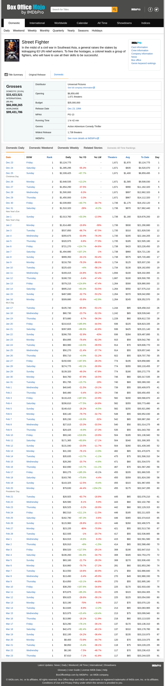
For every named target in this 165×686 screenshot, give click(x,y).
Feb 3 (9, 398)
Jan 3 (8, 230)
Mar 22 (9, 650)
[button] (144, 65)
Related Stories (93, 147)
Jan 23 (9, 339)
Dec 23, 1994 (74, 108)
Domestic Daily (15, 147)
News (134, 57)
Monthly (45, 30)
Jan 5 (8, 241)
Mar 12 (9, 597)
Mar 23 (9, 655)
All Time (102, 23)
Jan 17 (9, 308)
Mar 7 (9, 571)
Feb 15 (9, 461)
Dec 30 (9, 203)
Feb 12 (9, 445)
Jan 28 (9, 366)
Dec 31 (9, 208)
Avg (128, 157)
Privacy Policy (72, 683)
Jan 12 (9, 278)
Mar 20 (9, 639)
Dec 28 (9, 192)
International (37, 23)
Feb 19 (9, 483)
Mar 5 (9, 560)
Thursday (31, 197)
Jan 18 (9, 313)
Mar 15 (9, 613)
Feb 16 (9, 467)
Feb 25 (9, 518)
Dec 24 (9, 168)
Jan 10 (9, 267)
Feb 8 (9, 424)
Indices (145, 23)
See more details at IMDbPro (83, 138)
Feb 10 (9, 435)
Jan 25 (9, 350)
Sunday (30, 173)
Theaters (112, 157)
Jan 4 (8, 236)
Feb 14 (9, 456)
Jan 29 (9, 371)
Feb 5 (9, 408)
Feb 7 (9, 419)
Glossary (62, 670)
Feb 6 (9, 414)
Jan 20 (9, 324)
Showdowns (124, 23)
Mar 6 (9, 565)
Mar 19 (9, 634)
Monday (30, 181)
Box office (136, 60)
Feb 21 (9, 496)
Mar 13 (9, 602)
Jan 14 (9, 289)
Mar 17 (9, 624)
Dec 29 (9, 197)
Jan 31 (9, 382)
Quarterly (58, 30)
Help (105, 670)
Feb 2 (9, 392)
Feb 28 (9, 533)
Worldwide (60, 23)
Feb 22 (9, 502)
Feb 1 (9, 387)
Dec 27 (9, 187)
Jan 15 (9, 294)
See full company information (81, 88)
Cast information (139, 47)
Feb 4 (9, 403)
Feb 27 (9, 528)
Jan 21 (9, 329)
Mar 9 (9, 581)
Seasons (83, 30)
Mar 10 (9, 586)
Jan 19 (9, 318)
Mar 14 (9, 608)
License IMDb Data (91, 670)
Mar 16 (9, 618)
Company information (142, 53)
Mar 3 (9, 549)
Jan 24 (9, 345)
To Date (145, 157)
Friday (29, 162)
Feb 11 (9, 440)
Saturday (30, 168)
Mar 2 (9, 544)
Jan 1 (8, 216)
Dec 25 (9, 173)
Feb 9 (9, 430)
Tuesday (30, 187)
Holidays (97, 30)
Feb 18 (9, 477)
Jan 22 (9, 334)
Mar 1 (9, 539)
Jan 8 (8, 257)
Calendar (82, 23)
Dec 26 (9, 181)
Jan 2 (8, 225)
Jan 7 (8, 251)
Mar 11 (9, 592)
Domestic (14, 23)
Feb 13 (9, 451)
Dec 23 (9, 162)
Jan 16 (9, 299)
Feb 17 (9, 472)
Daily (7, 30)
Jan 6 (8, 246)
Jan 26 (9, 355)
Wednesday (32, 192)
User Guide (74, 670)
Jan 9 (8, 262)
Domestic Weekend (41, 147)
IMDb (96, 674)
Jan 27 (9, 361)
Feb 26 (9, 523)
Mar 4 (9, 555)
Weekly (32, 30)
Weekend (19, 30)
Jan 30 (9, 377)
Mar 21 (9, 645)
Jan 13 (9, 283)
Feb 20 (9, 488)
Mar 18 (9, 629)
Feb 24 (9, 512)
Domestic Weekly (68, 147)
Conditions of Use (51, 683)
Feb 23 (9, 507)
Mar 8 (9, 576)
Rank (49, 157)
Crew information (139, 50)
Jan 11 (9, 273)
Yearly (71, 30)
